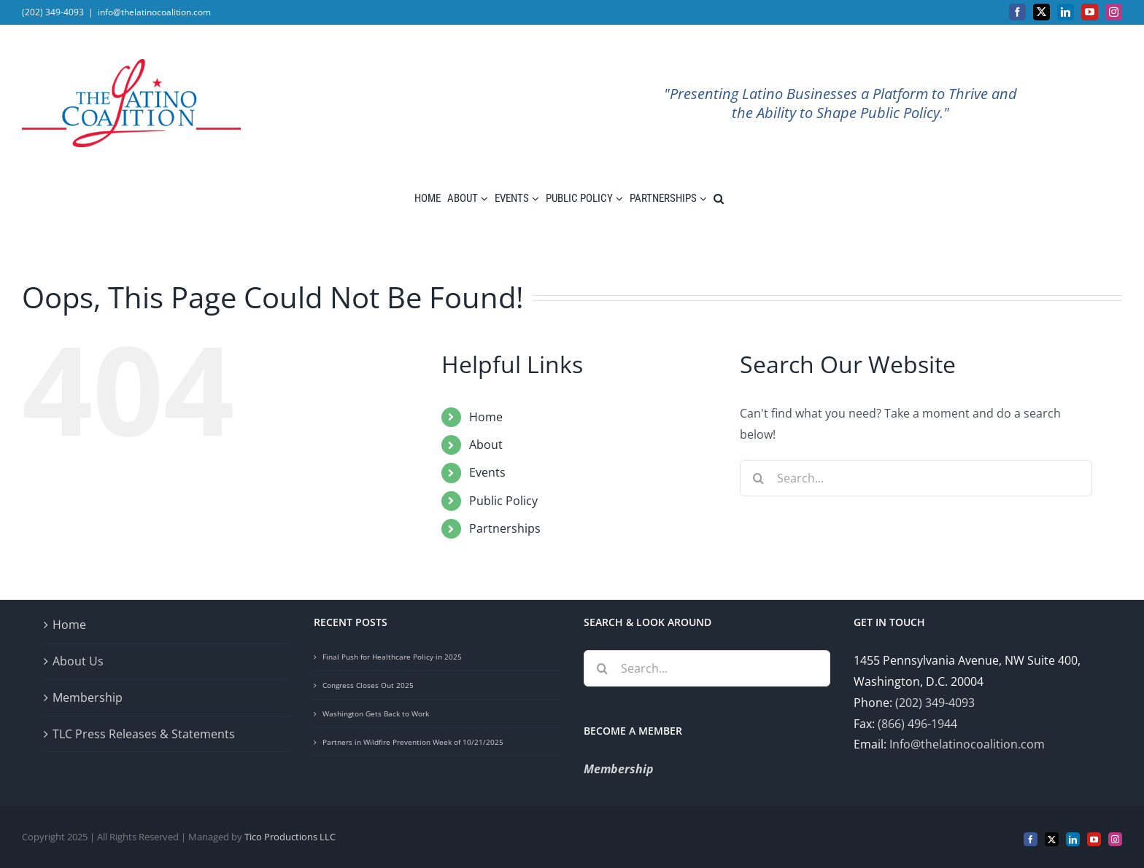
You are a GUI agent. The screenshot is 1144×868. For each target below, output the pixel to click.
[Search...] (916, 478)
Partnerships (505, 528)
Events (487, 472)
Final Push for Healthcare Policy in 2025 (392, 657)
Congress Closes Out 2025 (368, 685)
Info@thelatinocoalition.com (967, 744)
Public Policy (503, 501)
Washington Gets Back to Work (375, 713)
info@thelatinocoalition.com (154, 12)
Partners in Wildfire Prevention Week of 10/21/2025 (412, 742)
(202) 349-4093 (935, 703)
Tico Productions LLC (290, 836)
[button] (719, 198)
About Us (78, 661)
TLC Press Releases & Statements (144, 734)
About (486, 445)
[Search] (758, 478)
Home (486, 417)
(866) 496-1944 (917, 724)
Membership (88, 697)
